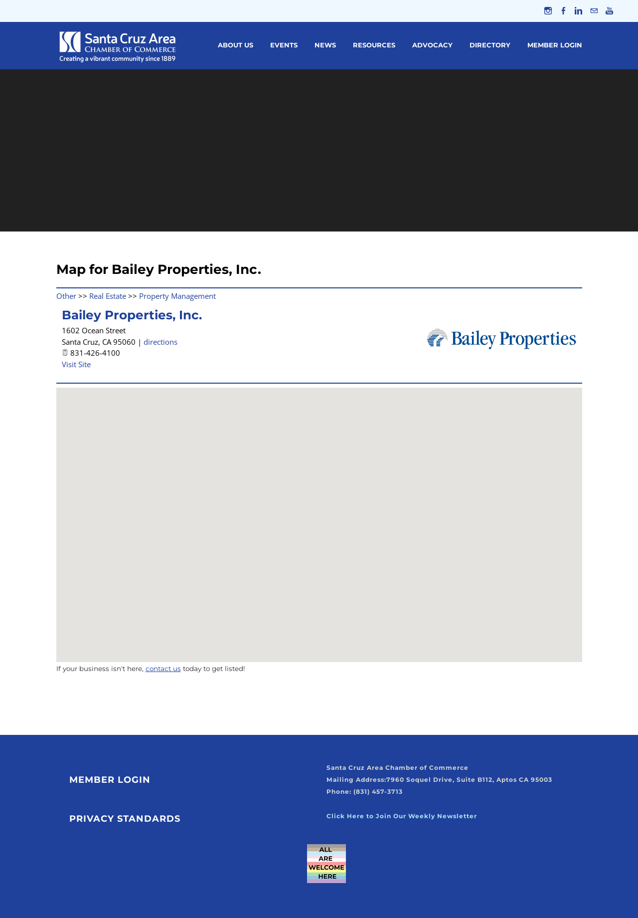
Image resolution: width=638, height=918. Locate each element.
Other (66, 296)
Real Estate (107, 296)
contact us (163, 669)
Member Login (554, 45)
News (325, 45)
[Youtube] (609, 11)
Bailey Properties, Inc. (132, 315)
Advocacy (432, 45)
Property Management (177, 296)
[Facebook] (563, 11)
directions (160, 342)
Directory (490, 45)
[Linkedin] (578, 11)
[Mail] (594, 11)
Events (284, 45)
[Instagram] (547, 11)
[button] (319, 516)
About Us (235, 45)
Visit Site (76, 364)
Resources (374, 45)
